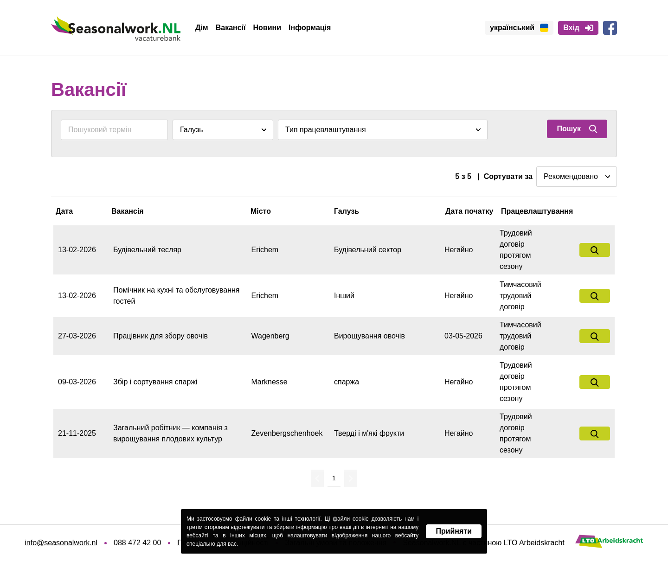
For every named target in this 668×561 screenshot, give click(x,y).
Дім (201, 28)
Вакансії (231, 28)
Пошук (577, 129)
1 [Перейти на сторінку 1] (334, 478)
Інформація (310, 28)
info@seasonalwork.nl (61, 543)
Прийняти (454, 531)
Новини (267, 28)
